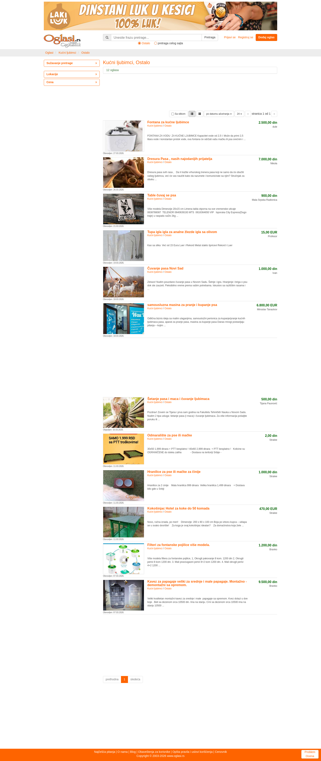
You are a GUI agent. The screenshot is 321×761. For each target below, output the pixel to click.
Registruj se (245, 37)
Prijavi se (230, 37)
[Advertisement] (190, 366)
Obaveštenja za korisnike (154, 751)
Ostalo (85, 52)
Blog (133, 751)
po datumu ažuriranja (219, 113)
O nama (123, 751)
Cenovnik (221, 751)
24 (239, 113)
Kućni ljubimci (67, 52)
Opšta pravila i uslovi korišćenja (192, 751)
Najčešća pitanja (104, 751)
